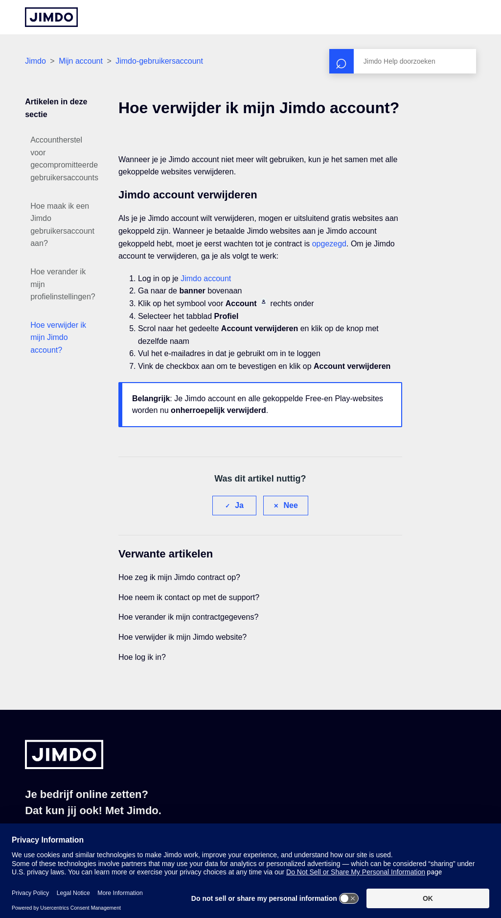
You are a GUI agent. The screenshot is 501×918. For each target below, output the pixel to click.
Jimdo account (206, 278)
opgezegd (329, 244)
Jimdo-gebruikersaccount (159, 61)
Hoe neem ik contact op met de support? (188, 597)
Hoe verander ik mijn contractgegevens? (188, 617)
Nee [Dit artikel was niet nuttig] (290, 505)
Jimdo (35, 61)
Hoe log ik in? (142, 657)
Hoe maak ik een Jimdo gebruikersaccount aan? (62, 225)
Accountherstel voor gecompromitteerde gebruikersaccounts (64, 159)
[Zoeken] (402, 61)
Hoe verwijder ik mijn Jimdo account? (58, 337)
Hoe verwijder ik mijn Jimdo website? (182, 637)
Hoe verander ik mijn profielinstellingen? (62, 284)
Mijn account (81, 61)
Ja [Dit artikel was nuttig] (239, 505)
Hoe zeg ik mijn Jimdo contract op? (179, 577)
